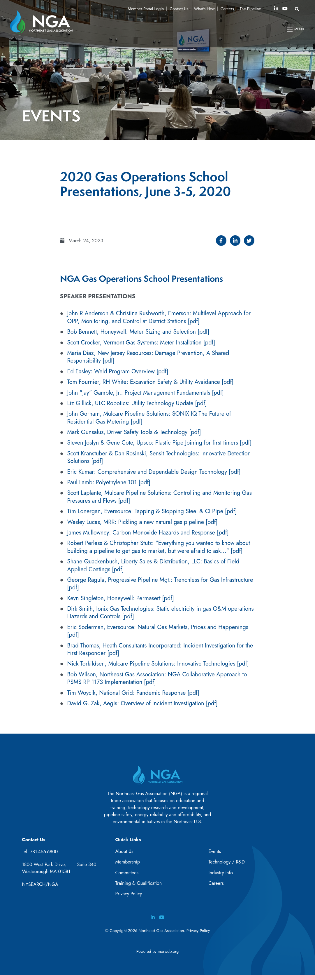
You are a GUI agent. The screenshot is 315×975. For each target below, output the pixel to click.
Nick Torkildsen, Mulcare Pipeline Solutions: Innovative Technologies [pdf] (158, 663)
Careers (216, 883)
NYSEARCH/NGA (40, 884)
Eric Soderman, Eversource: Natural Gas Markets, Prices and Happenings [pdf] (157, 631)
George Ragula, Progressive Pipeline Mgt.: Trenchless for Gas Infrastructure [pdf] (160, 584)
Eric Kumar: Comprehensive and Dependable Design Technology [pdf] (154, 472)
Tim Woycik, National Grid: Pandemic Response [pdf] (133, 693)
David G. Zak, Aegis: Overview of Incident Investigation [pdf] (142, 703)
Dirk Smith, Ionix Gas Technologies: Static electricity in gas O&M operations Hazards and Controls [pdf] (160, 613)
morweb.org (168, 951)
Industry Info (220, 872)
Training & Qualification (138, 883)
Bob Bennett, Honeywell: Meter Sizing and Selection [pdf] (138, 332)
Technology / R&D (226, 862)
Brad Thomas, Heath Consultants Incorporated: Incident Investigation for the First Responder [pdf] (160, 649)
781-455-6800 (44, 851)
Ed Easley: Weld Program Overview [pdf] (117, 371)
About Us (124, 851)
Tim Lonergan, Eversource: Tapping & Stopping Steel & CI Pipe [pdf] (152, 511)
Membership (127, 862)
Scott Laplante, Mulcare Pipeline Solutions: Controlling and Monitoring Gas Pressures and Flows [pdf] (159, 497)
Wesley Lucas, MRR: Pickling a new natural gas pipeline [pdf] (142, 522)
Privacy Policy (128, 893)
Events (214, 851)
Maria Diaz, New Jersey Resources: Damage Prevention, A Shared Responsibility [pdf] (148, 357)
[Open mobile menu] (296, 29)
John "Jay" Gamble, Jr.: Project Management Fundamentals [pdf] (145, 393)
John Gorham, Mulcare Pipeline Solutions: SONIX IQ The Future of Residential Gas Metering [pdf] (149, 418)
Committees (126, 872)
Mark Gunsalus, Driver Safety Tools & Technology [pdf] (134, 432)
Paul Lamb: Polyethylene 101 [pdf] (109, 482)
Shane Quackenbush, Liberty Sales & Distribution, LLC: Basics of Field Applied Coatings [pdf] (153, 565)
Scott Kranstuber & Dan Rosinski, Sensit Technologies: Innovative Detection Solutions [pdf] (159, 457)
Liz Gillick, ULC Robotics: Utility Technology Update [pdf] (137, 403)
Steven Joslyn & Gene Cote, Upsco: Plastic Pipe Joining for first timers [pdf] (159, 442)
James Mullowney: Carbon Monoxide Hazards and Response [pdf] (148, 532)
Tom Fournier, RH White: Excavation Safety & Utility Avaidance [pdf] (150, 382)
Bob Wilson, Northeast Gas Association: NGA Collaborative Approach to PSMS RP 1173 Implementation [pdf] (157, 678)
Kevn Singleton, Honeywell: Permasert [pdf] (120, 598)
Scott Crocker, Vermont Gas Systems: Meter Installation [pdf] (141, 342)
